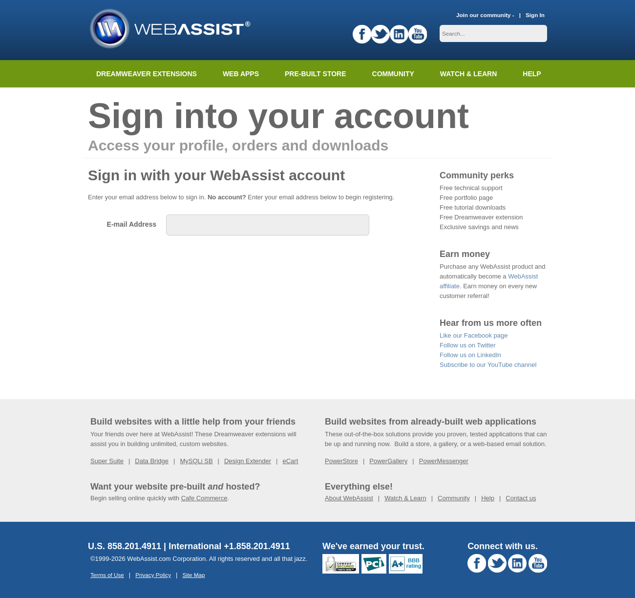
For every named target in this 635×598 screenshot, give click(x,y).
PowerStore (341, 461)
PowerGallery (388, 461)
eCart (290, 461)
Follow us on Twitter (468, 345)
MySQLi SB (196, 461)
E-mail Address (131, 224)
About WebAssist (349, 498)
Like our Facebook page (474, 335)
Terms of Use (107, 575)
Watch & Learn (468, 74)
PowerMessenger (443, 461)
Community (393, 74)
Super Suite (107, 461)
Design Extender (247, 461)
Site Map (193, 575)
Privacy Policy (153, 575)
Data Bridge (152, 461)
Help (487, 498)
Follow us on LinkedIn (470, 355)
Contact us (521, 498)
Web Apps (241, 74)
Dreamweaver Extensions (146, 74)
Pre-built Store (315, 74)
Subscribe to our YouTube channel (488, 364)
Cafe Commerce (204, 498)
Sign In (535, 15)
